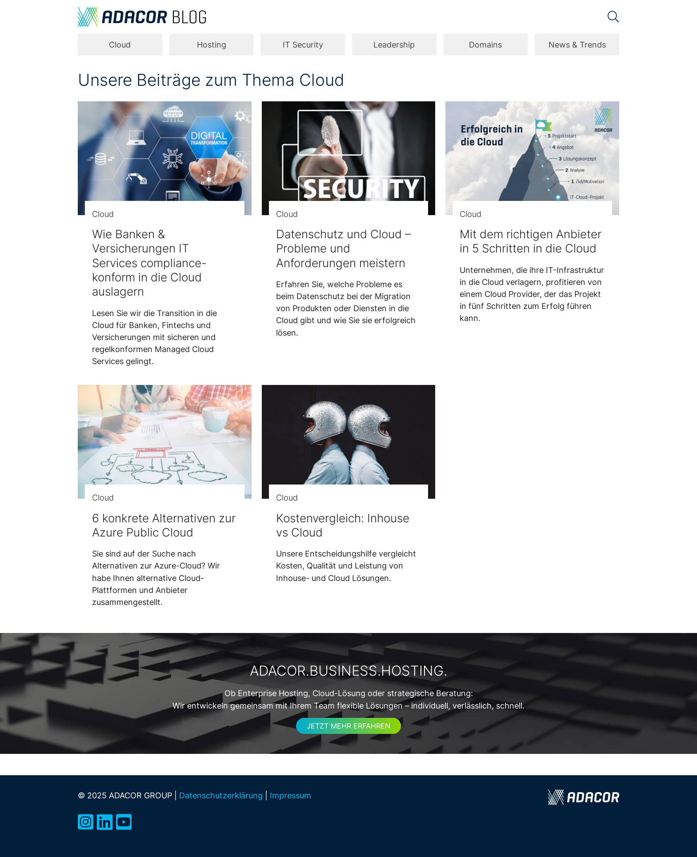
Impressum (290, 795)
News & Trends (577, 44)
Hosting (211, 44)
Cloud (120, 44)
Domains (485, 44)
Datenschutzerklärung (221, 795)
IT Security (303, 44)
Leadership (394, 44)
